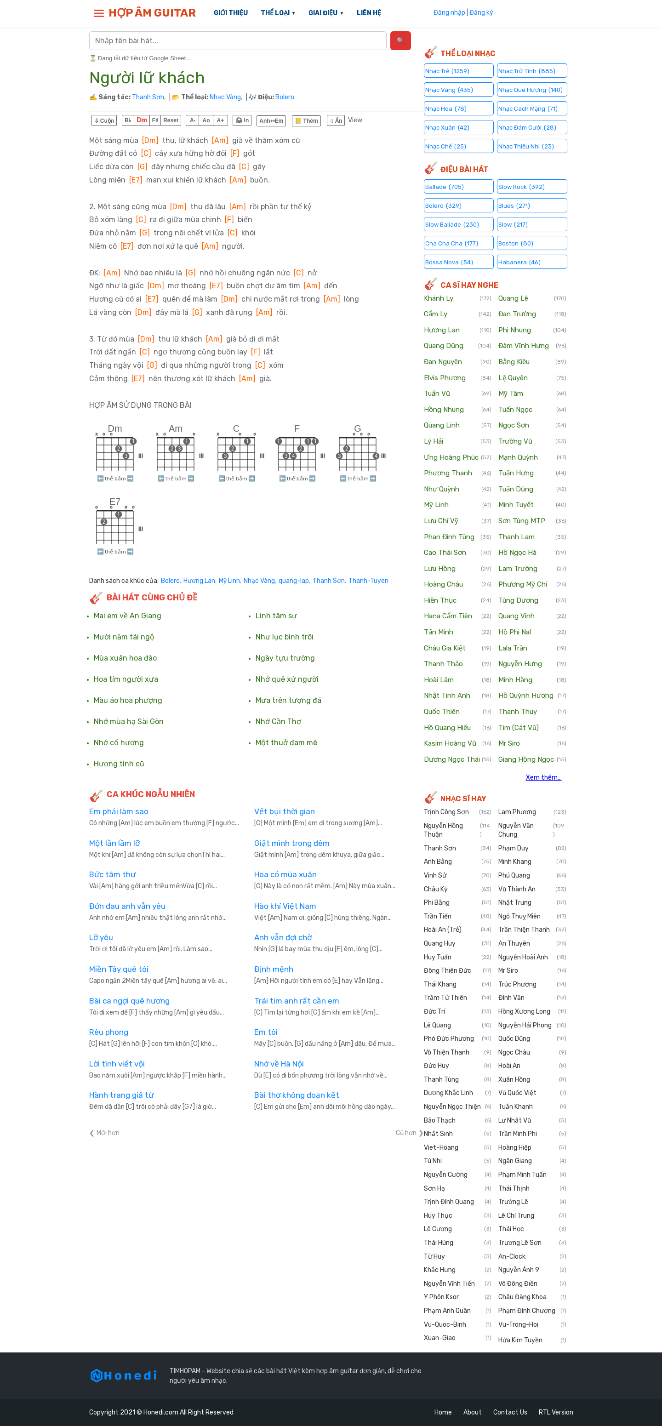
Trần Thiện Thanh (532, 930)
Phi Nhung (532, 330)
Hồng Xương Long (532, 1011)
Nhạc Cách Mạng (528, 108)
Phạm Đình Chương (532, 1311)
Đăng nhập (449, 13)
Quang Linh (458, 425)
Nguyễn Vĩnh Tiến (458, 1284)
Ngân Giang (532, 1161)
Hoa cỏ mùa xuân (285, 874)
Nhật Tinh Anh (458, 696)
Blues (514, 205)
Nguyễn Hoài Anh (532, 957)
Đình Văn (532, 998)
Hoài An (532, 1066)
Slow (513, 224)
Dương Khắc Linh (458, 1093)
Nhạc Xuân (447, 127)
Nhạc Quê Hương (530, 89)
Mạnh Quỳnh (532, 457)
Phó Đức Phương (458, 1039)
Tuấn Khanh (532, 1107)
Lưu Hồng (458, 569)
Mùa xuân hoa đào (125, 658)
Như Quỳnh (458, 489)
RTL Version (556, 1412)
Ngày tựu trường (285, 658)
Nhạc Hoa (446, 108)
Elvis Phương (458, 378)
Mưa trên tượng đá (288, 700)
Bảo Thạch (458, 1120)
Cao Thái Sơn (458, 553)
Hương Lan (199, 581)
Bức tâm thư (112, 874)
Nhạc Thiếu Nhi (526, 146)
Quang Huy (458, 943)
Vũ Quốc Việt (532, 1093)
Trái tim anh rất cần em (296, 1000)
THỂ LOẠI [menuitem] (275, 13)
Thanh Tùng (458, 1079)
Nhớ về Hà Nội (279, 1063)
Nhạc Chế (445, 146)
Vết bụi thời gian (284, 811)
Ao (206, 120)
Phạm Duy (532, 848)
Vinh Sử (458, 875)
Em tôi (266, 1032)
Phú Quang (532, 875)
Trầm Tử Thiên (458, 998)
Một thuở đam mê (286, 743)
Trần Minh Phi (532, 1134)
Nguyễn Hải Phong (532, 1025)
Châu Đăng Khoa (532, 1297)
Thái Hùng (458, 1243)
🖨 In (242, 120)
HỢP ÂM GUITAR (152, 12)
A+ (220, 120)
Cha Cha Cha (451, 243)
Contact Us (510, 1412)
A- (193, 120)
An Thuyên (532, 943)
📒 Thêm (306, 121)
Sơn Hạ (458, 1188)
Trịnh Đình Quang (458, 1202)
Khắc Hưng (458, 1270)
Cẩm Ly (458, 314)
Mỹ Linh (229, 581)
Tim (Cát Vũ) (532, 728)
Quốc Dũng (532, 1039)
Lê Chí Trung (532, 1216)
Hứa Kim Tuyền (532, 1340)
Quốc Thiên (458, 712)
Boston (515, 243)
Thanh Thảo (458, 664)
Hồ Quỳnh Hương (532, 696)
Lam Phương (532, 812)
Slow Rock (521, 186)
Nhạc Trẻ (447, 70)
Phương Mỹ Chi (532, 584)
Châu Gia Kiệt (458, 648)
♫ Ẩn (336, 121)
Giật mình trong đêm (292, 843)
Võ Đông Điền (532, 1284)
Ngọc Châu (532, 1052)
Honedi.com (160, 1412)
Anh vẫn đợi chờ (283, 937)
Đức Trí (458, 1011)
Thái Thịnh (532, 1188)
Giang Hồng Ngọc (532, 759)
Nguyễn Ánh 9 (532, 1270)
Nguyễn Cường (458, 1175)
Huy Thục (458, 1216)
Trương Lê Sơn (532, 1243)
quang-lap (294, 581)
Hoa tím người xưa (126, 679)
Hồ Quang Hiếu (458, 728)
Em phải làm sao (118, 811)
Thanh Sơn (148, 97)
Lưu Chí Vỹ (458, 521)
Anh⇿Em (271, 121)
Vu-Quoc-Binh (458, 1324)
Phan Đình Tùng (458, 537)
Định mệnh (273, 969)
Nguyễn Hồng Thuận (458, 830)
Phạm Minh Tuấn (532, 1175)
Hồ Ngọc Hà (532, 553)
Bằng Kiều (532, 362)
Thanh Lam (532, 537)
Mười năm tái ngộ (124, 637)
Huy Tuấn (458, 957)
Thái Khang (458, 984)
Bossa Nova (449, 261)
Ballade (444, 186)
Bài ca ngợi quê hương (129, 1000)
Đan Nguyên (458, 362)
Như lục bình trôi (285, 637)
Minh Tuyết (532, 505)
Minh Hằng (532, 680)
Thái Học (532, 1229)
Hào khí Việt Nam (285, 906)
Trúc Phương (532, 984)
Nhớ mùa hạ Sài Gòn (129, 722)
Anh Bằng (458, 862)
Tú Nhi (458, 1161)
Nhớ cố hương (119, 743)
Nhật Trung (532, 902)
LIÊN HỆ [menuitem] (369, 13)
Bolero (284, 97)
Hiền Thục (458, 600)
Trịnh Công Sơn (458, 812)
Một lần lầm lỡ (114, 843)
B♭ (128, 120)
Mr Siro (532, 743)
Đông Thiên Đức (458, 970)
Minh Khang (532, 862)
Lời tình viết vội (117, 1063)
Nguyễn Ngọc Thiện (458, 1107)
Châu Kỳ (458, 889)
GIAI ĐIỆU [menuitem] (322, 13)
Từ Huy (458, 1256)
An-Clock (532, 1256)
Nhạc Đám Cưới (527, 127)
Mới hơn (108, 1133)
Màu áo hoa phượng (128, 700)
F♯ (155, 120)
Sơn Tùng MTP (532, 521)
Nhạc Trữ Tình (526, 70)
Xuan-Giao (458, 1338)
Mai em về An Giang (127, 616)
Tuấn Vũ (458, 394)
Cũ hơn (406, 1133)
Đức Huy (458, 1066)
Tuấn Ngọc (532, 410)
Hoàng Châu (458, 584)
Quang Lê (532, 298)
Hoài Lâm (458, 680)
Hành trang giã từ (121, 1095)
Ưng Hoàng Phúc (458, 457)
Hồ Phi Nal (532, 632)
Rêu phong (108, 1032)
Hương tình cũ (119, 764)
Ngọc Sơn (532, 425)
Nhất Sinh (458, 1134)
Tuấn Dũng (532, 489)
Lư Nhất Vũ (532, 1120)
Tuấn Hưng (532, 473)
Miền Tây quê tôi (118, 969)
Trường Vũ (532, 441)
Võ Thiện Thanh (458, 1052)
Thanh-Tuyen (368, 581)
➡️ (130, 478)
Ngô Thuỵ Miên (532, 916)
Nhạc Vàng (225, 97)
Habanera (519, 261)
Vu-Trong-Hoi (532, 1324)
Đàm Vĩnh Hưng (532, 346)
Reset (170, 120)
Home (443, 1412)
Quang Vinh (532, 616)
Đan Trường (532, 314)
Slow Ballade (452, 224)
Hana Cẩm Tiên (458, 616)
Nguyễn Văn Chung (532, 830)
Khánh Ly (458, 298)
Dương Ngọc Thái (458, 759)
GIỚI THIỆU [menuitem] (231, 13)
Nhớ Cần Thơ (278, 722)
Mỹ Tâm (532, 394)
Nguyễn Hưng (532, 664)
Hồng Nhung (458, 410)
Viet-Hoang (458, 1147)
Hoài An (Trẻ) (458, 930)
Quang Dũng (458, 346)
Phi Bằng (458, 902)
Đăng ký (481, 13)
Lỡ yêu (101, 937)
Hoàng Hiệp (532, 1147)
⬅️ (100, 478)
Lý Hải (458, 441)
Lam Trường (532, 569)
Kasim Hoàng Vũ (458, 743)
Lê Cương (458, 1229)
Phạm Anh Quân (458, 1311)
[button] (99, 13)
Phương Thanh (458, 473)
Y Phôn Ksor (458, 1297)
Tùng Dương (532, 600)
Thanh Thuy (532, 712)
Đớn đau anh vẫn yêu (127, 906)
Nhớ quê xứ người (287, 679)
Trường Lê (532, 1202)
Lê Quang (458, 1025)
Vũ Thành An (532, 889)
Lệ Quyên (532, 378)
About (472, 1412)
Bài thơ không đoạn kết (296, 1095)
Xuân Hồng (532, 1079)
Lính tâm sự (276, 616)
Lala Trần (532, 648)
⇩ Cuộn (104, 121)
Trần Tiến (458, 916)
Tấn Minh (458, 632)
